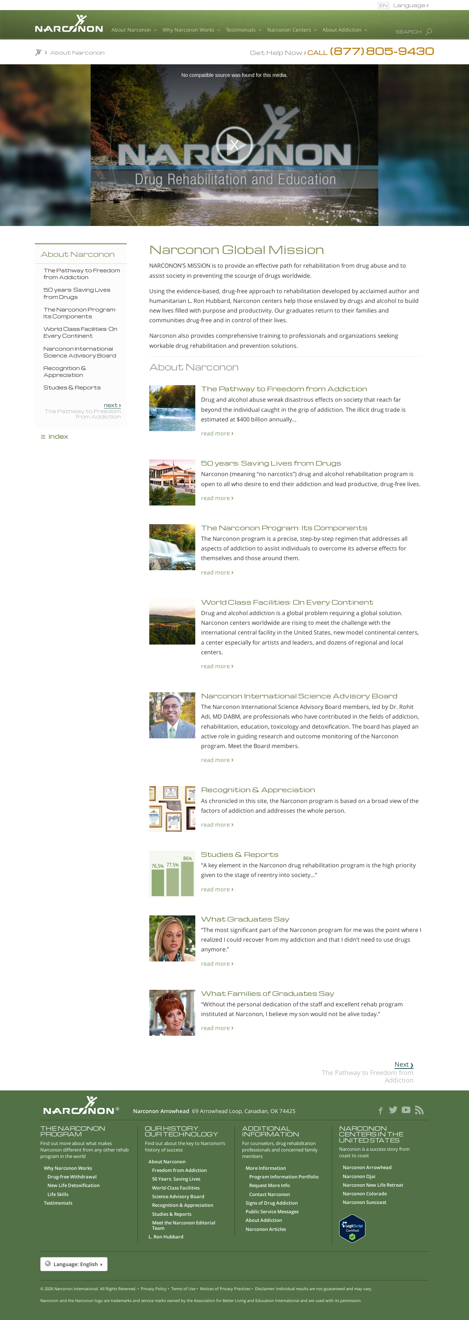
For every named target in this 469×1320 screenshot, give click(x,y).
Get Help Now (276, 52)
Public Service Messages (272, 1212)
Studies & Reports (72, 387)
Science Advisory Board (178, 1197)
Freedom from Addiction (179, 1170)
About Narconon (134, 30)
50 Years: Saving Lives (176, 1179)
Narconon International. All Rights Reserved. (95, 1288)
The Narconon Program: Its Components (80, 312)
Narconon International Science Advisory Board (80, 352)
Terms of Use (183, 1288)
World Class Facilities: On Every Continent (80, 332)
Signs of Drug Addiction (272, 1203)
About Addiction (345, 30)
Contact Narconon (269, 1194)
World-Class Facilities (176, 1188)
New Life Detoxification (73, 1186)
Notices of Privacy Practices (225, 1288)
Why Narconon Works (191, 30)
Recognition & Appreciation (65, 371)
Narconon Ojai (359, 1177)
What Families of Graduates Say (267, 993)
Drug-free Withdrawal (72, 1177)
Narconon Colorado (365, 1194)
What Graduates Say (245, 918)
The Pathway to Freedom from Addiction (82, 273)
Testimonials (243, 30)
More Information (266, 1168)
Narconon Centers (292, 30)
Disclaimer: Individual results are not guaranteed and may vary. (313, 1288)
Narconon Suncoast (364, 1202)
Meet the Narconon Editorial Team (183, 1225)
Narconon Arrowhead (367, 1168)
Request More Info (269, 1186)
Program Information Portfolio (284, 1177)
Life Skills (57, 1194)
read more (215, 433)
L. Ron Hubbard (166, 1237)
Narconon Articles (266, 1229)
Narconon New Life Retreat (373, 1185)
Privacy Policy (154, 1288)
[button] (234, 1264)
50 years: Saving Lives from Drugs (77, 293)
